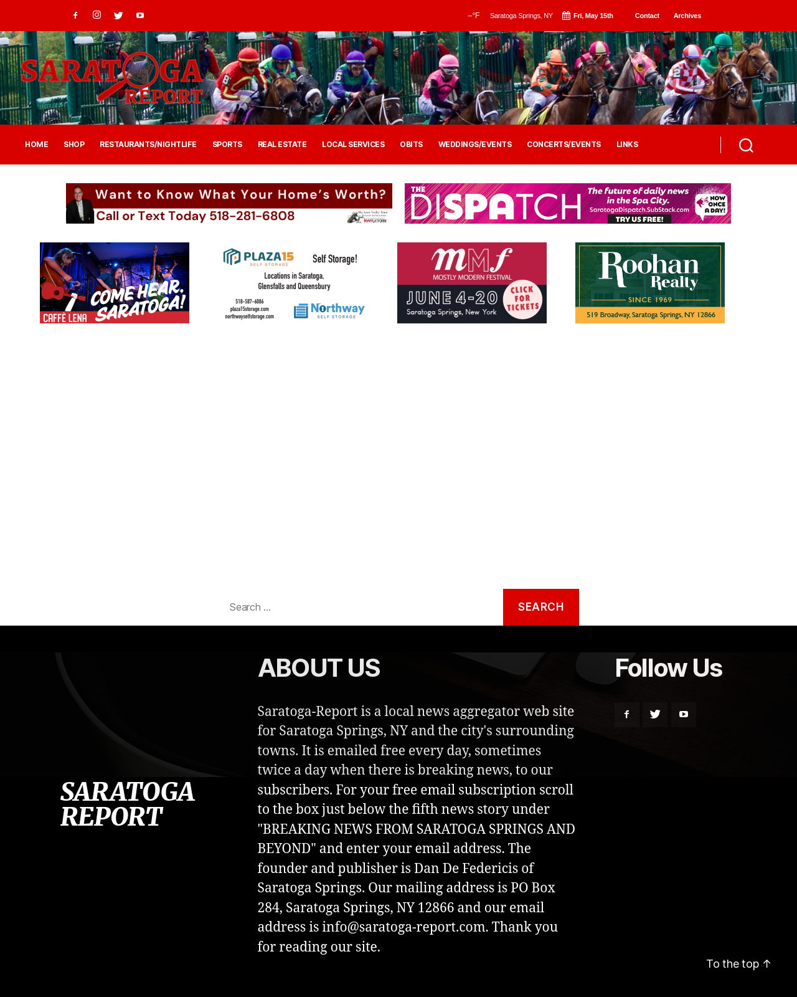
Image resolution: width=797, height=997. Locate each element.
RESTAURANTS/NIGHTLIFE (148, 144)
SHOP (74, 144)
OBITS (411, 144)
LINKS (627, 144)
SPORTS (227, 144)
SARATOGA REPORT (127, 804)
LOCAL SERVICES (353, 144)
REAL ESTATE (282, 144)
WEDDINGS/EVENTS (475, 144)
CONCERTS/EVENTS (564, 144)
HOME (36, 144)
